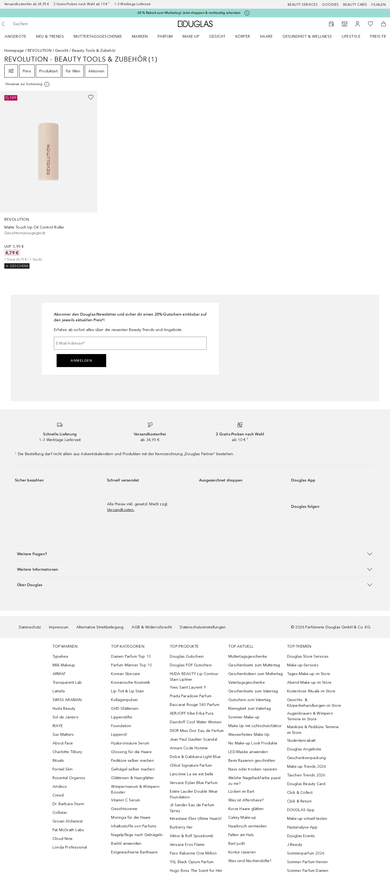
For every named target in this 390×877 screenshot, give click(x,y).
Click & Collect (300, 792)
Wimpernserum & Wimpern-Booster (135, 789)
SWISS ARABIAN (67, 700)
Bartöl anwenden (126, 843)
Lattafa (59, 691)
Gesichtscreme (124, 809)
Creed (58, 795)
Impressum (58, 627)
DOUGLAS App (300, 810)
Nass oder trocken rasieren (252, 769)
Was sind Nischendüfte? (249, 861)
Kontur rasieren (242, 852)
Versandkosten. (121, 509)
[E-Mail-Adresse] (130, 343)
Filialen (378, 5)
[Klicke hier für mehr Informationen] (246, 13)
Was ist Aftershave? (246, 800)
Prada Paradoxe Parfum (191, 696)
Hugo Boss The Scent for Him (196, 870)
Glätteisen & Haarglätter (132, 778)
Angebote (15, 36)
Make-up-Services (302, 665)
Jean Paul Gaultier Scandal (193, 739)
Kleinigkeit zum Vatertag (249, 708)
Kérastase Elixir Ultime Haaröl (195, 818)
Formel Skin (63, 769)
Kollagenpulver (124, 700)
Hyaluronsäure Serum (130, 743)
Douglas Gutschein (187, 656)
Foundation (121, 726)
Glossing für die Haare (131, 752)
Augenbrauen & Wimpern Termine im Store (310, 716)
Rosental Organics (69, 778)
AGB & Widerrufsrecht (152, 627)
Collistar (60, 812)
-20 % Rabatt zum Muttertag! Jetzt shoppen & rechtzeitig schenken (188, 13)
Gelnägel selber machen (132, 769)
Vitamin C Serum (125, 800)
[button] (195, 553)
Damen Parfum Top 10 (131, 656)
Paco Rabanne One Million (193, 853)
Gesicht (217, 36)
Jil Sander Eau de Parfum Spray (192, 808)
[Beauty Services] (331, 23)
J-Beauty (295, 844)
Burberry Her (181, 827)
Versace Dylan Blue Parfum (193, 782)
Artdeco (60, 786)
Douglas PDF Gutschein (191, 665)
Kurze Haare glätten (246, 809)
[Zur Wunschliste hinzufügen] (90, 97)
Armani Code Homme (189, 748)
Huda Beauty (64, 708)
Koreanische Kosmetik (130, 682)
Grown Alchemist (68, 821)
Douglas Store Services (308, 656)
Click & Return (299, 801)
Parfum (165, 36)
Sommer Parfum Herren (307, 862)
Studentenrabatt (301, 740)
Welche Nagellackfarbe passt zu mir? (254, 781)
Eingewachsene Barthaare (134, 852)
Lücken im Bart (241, 791)
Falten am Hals (241, 835)
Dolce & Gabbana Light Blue (195, 756)
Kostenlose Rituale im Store (311, 691)
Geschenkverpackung (306, 758)
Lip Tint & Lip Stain (127, 691)
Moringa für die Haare (131, 817)
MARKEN (140, 36)
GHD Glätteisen (124, 708)
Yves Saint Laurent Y (188, 687)
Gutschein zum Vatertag (249, 700)
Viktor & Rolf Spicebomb (192, 836)
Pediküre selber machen (132, 760)
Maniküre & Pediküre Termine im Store (313, 730)
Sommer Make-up (243, 717)
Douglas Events (301, 836)
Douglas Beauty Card (306, 784)
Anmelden (81, 360)
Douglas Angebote (304, 749)
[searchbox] (53, 24)
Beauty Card (355, 5)
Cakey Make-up (242, 817)
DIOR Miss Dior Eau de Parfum (197, 730)
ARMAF (59, 674)
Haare (266, 36)
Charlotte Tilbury (67, 752)
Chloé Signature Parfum (191, 765)
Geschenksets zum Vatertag (253, 691)
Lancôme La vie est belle (192, 774)
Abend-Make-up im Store (309, 682)
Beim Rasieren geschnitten (251, 760)
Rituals (58, 760)
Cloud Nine (63, 838)
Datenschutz (30, 627)
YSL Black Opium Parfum (191, 862)
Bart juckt (236, 843)
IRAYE (58, 726)
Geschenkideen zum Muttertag (255, 674)
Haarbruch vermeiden (247, 826)
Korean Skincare (125, 674)
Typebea (60, 656)
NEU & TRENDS (50, 36)
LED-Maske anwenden (248, 752)
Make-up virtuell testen (307, 818)
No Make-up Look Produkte (252, 743)
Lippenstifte (121, 717)
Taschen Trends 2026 (306, 775)
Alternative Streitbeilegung (99, 627)
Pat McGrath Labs (68, 830)
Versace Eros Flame (187, 844)
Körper (242, 36)
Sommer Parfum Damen (308, 870)
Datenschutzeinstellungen (203, 627)
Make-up (191, 36)
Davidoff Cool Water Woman (196, 722)
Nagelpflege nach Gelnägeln (136, 835)
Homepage (14, 50)
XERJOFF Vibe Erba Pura (191, 713)
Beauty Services (303, 5)
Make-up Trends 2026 (306, 766)
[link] (48, 180)
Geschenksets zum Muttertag (254, 665)
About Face (63, 743)
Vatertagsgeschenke (246, 682)
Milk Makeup (64, 665)
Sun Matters (63, 734)
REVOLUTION (39, 50)
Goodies (330, 5)
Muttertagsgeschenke (98, 36)
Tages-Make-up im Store (308, 674)
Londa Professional (70, 847)
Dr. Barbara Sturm (68, 804)
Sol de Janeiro (66, 717)
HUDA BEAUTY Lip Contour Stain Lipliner (194, 677)
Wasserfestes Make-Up (248, 734)
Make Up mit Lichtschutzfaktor (255, 726)
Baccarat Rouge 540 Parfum (194, 704)
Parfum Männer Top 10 (131, 665)
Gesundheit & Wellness (307, 36)
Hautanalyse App (302, 827)
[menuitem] (19, 36)
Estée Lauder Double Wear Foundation (194, 794)
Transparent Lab (67, 682)
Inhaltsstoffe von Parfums (133, 826)
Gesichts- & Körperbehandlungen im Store (314, 703)
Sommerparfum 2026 (305, 853)
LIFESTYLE (351, 36)
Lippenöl (119, 734)
